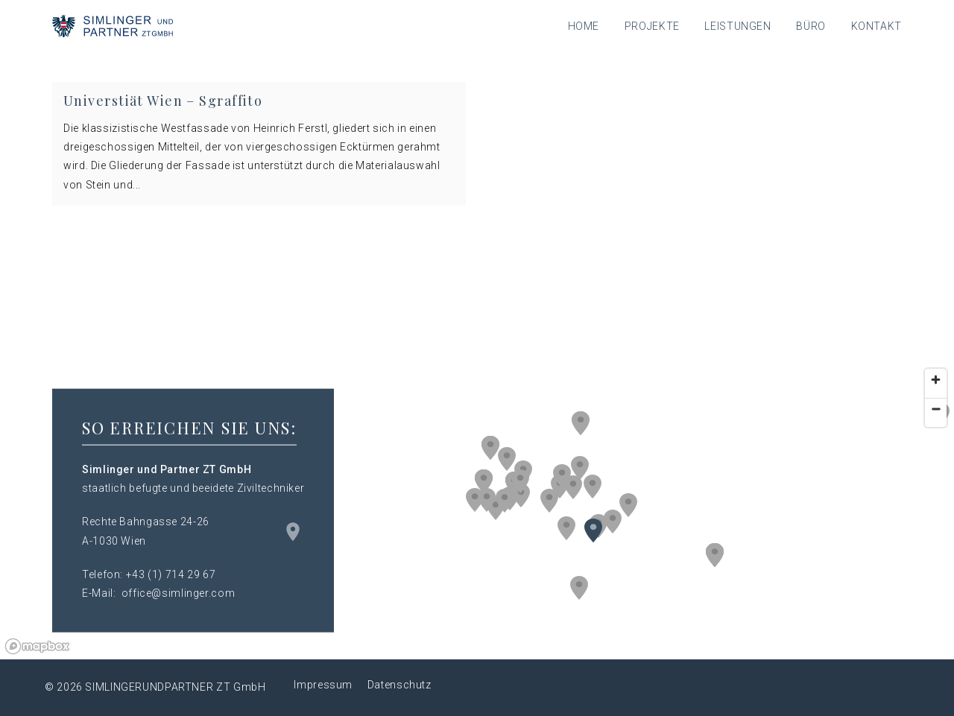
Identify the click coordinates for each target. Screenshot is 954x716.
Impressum (323, 685)
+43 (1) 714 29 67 (171, 574)
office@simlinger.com (178, 593)
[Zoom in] (936, 379)
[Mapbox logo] (37, 646)
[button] (580, 468)
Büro (811, 26)
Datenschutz (399, 685)
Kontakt (876, 26)
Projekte (652, 26)
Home (584, 26)
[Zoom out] (936, 408)
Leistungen (737, 26)
